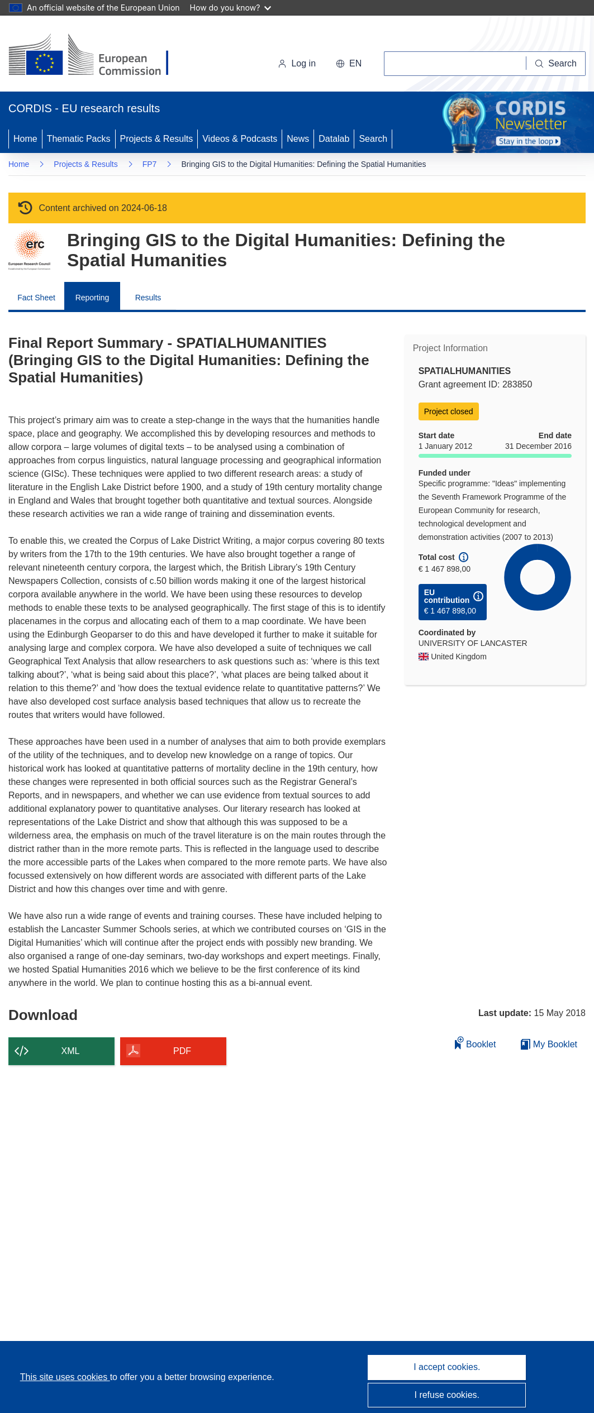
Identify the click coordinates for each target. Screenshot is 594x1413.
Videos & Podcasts (239, 138)
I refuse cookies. (447, 1395)
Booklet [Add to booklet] (475, 1042)
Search (373, 138)
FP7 (149, 164)
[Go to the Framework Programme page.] (29, 250)
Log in (297, 63)
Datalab (334, 138)
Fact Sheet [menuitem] (36, 297)
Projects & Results (156, 138)
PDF (182, 1051)
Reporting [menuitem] (92, 297)
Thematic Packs (79, 138)
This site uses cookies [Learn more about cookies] (65, 1377)
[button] (348, 63)
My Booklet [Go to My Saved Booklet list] (549, 1044)
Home (25, 138)
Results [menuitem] (148, 297)
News (298, 138)
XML (70, 1051)
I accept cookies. (447, 1367)
